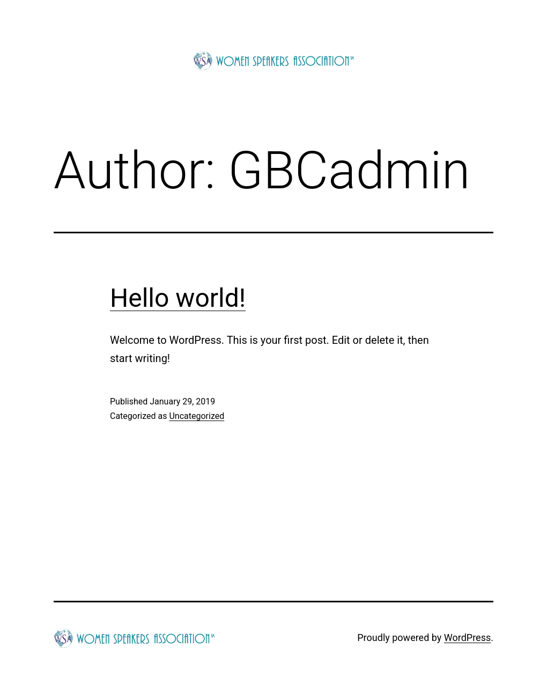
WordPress (467, 637)
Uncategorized (196, 416)
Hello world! (178, 298)
